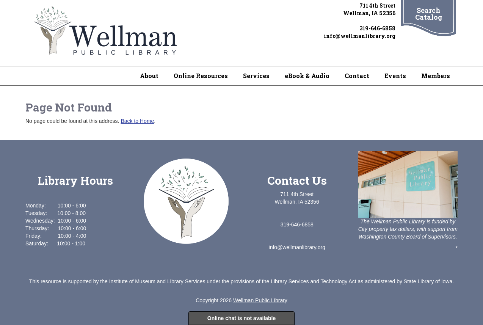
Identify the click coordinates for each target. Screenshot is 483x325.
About (149, 76)
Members (435, 76)
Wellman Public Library (260, 300)
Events (395, 76)
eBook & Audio (307, 76)
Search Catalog (428, 14)
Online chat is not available (241, 318)
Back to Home (137, 121)
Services (256, 76)
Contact (357, 76)
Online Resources (201, 76)
